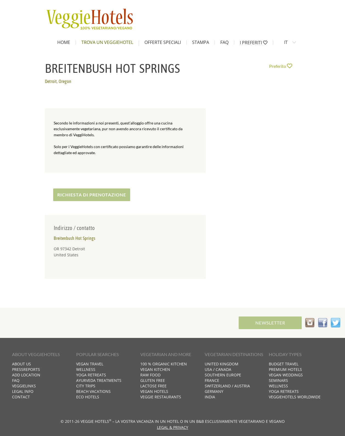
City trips (85, 385)
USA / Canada (218, 369)
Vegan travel (89, 363)
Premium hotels (285, 369)
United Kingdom (221, 363)
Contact (21, 396)
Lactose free (153, 385)
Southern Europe (223, 374)
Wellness (85, 369)
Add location (26, 374)
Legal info (22, 391)
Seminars (278, 380)
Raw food (150, 374)
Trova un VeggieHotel (107, 42)
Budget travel (283, 363)
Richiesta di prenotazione (91, 194)
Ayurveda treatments (98, 380)
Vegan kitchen (155, 369)
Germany (214, 391)
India (210, 396)
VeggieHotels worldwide (295, 396)
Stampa (200, 42)
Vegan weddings (286, 374)
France (212, 380)
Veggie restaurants (160, 396)
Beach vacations (93, 391)
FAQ (224, 42)
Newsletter (270, 322)
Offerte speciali (162, 42)
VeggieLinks (24, 385)
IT (286, 42)
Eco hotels (87, 396)
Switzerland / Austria (227, 385)
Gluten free (152, 380)
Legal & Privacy (172, 427)
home (63, 42)
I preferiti (253, 43)
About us (21, 363)
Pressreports (26, 369)
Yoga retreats (91, 374)
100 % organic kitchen (163, 363)
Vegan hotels (154, 391)
